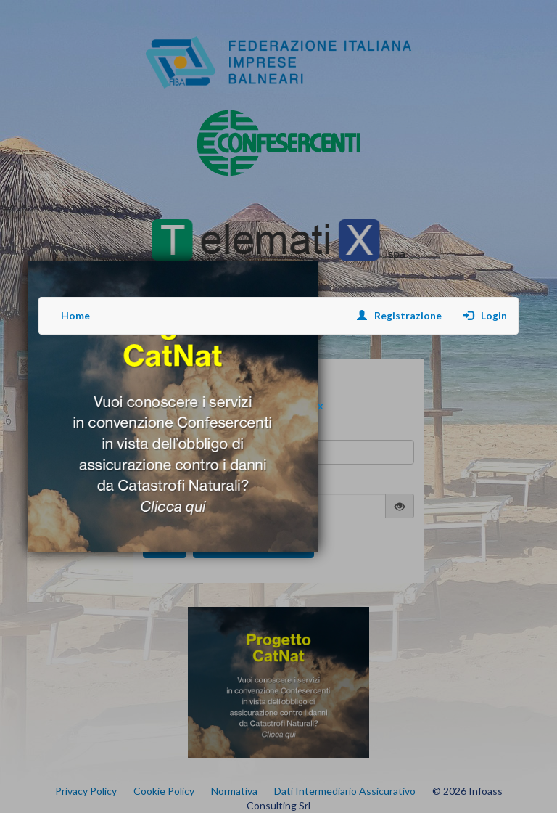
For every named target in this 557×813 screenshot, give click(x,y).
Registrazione (399, 315)
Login (485, 315)
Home (75, 315)
